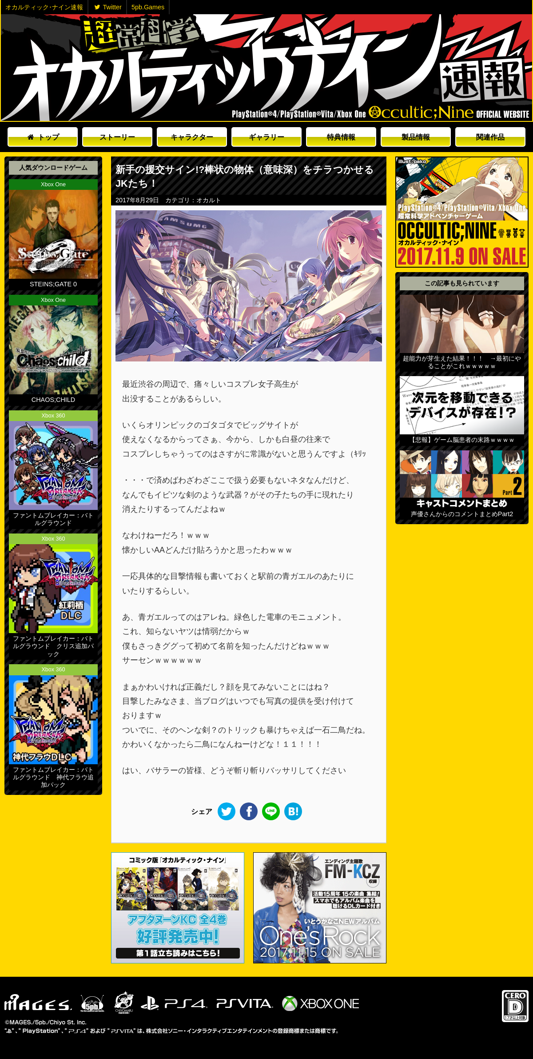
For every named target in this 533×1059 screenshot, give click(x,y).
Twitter (108, 7)
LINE (271, 811)
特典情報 (341, 137)
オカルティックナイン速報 (266, 67)
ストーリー (117, 137)
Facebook (249, 811)
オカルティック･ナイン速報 (44, 7)
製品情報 (416, 137)
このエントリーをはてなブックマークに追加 (293, 811)
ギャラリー (266, 137)
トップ (43, 137)
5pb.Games (147, 7)
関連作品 (490, 137)
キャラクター (192, 137)
